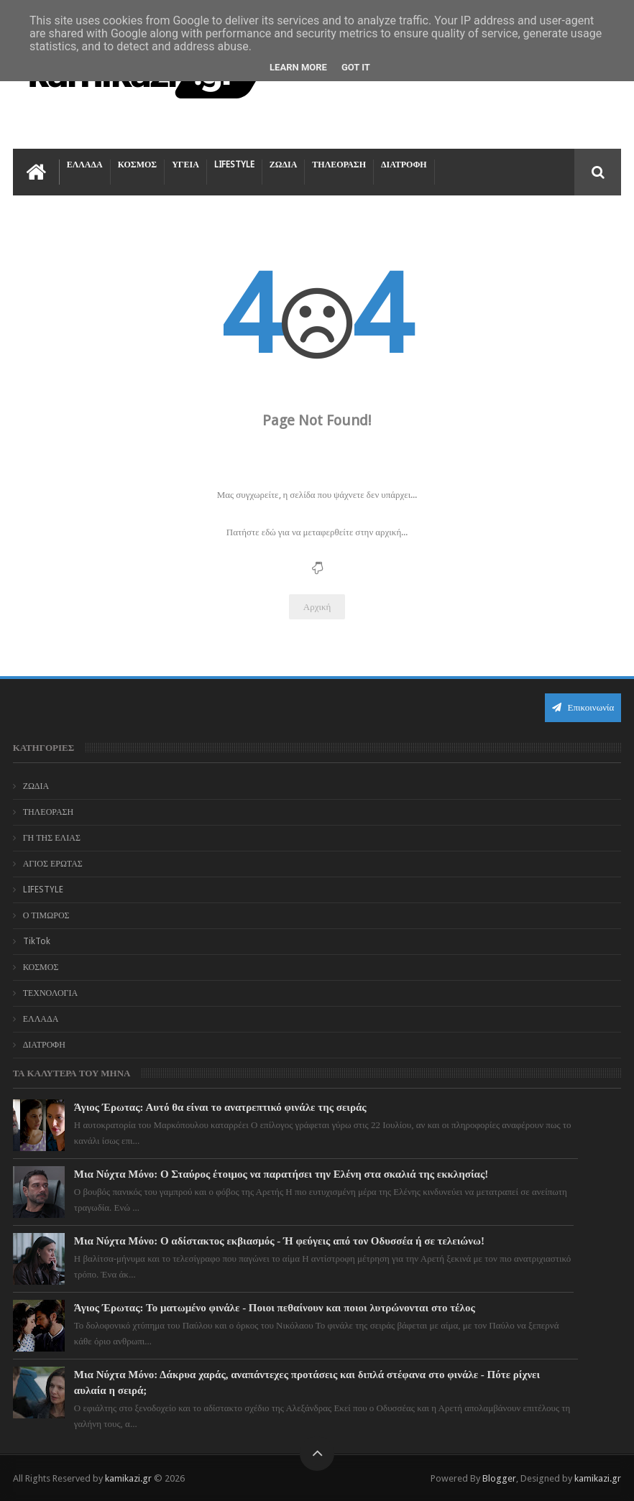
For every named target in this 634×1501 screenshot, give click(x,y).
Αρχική (317, 606)
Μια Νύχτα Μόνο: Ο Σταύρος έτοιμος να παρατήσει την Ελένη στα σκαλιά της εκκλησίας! (281, 1174)
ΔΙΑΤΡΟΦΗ (404, 165)
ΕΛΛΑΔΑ (85, 165)
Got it (355, 67)
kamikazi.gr (128, 1478)
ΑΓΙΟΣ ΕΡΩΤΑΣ (53, 864)
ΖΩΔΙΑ (283, 165)
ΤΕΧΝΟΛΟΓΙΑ (50, 993)
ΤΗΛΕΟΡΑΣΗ (339, 165)
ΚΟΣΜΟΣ (137, 165)
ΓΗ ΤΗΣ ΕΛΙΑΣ (52, 838)
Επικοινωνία (583, 707)
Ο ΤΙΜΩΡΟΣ (46, 915)
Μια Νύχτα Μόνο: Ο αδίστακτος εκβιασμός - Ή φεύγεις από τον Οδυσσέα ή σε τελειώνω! (279, 1241)
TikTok (36, 941)
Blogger (499, 1478)
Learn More (298, 67)
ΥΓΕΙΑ (185, 165)
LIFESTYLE (234, 165)
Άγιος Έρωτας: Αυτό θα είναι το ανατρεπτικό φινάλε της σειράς (220, 1107)
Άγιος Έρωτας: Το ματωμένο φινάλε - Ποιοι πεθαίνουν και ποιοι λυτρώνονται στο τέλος (274, 1307)
